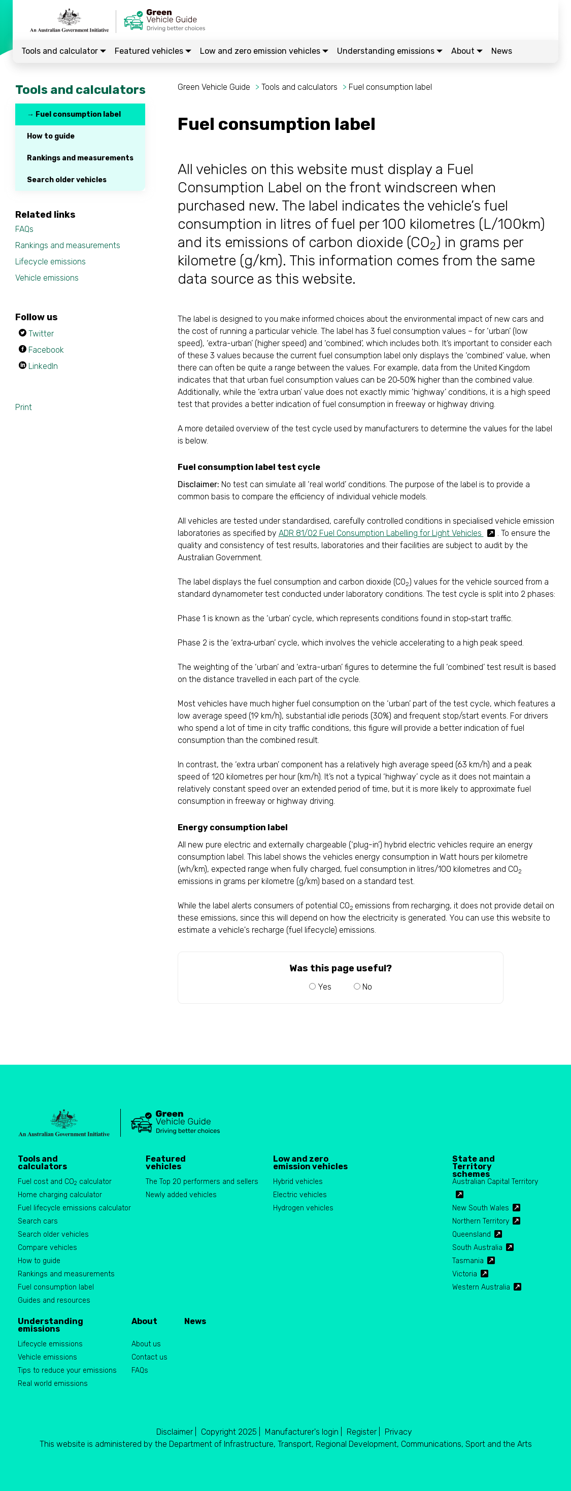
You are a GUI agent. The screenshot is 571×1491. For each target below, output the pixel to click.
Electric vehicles (300, 1195)
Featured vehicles (153, 51)
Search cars (38, 1221)
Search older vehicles (67, 180)
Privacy (398, 1432)
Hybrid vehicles (298, 1181)
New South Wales (480, 1208)
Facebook (46, 350)
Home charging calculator (60, 1195)
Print (23, 407)
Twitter (41, 333)
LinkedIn (43, 366)
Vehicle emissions (47, 278)
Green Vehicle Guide (214, 87)
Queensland (471, 1234)
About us (146, 1344)
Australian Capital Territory (495, 1181)
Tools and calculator (63, 51)
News (501, 51)
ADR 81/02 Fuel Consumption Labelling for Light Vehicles (381, 533)
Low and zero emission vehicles (264, 51)
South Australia (477, 1247)
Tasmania (468, 1261)
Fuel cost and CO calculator (65, 1182)
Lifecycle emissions (50, 261)
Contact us (149, 1357)
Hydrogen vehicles (303, 1208)
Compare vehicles (47, 1247)
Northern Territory (480, 1221)
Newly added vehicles (181, 1195)
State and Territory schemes (473, 1162)
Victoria (464, 1274)
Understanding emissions (390, 51)
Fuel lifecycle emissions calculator (74, 1208)
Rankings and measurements (80, 158)
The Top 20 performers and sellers (202, 1181)
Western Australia (481, 1287)
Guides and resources (54, 1300)
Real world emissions (53, 1383)
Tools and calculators (299, 87)
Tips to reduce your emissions (67, 1370)
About (467, 51)
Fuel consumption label (390, 87)
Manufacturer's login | (303, 1432)
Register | (363, 1432)
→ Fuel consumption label (74, 114)
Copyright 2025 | (230, 1432)
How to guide (51, 136)
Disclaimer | (176, 1432)
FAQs (24, 229)
